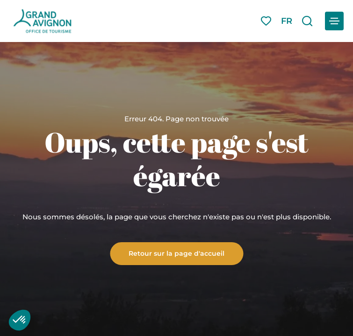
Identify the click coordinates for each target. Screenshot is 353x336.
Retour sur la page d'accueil (176, 253)
